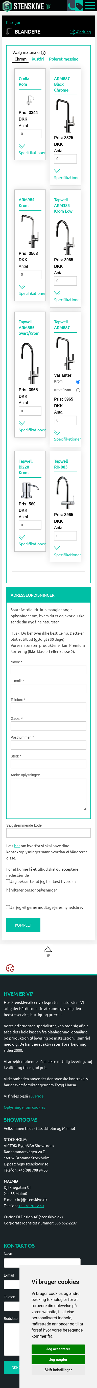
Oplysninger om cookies (24, 1107)
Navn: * (48, 667)
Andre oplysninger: (48, 791)
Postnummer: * (48, 742)
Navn (8, 1254)
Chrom (20, 58)
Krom (58, 381)
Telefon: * (48, 705)
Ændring (80, 32)
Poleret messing (63, 58)
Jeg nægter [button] (58, 1359)
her (17, 845)
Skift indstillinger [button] (58, 1370)
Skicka (18, 1367)
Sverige (37, 1095)
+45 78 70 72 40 (31, 1205)
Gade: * (48, 724)
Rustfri (38, 58)
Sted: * (48, 761)
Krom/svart (62, 390)
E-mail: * (48, 686)
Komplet (23, 925)
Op (47, 955)
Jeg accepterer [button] (58, 1349)
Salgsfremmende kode (48, 830)
